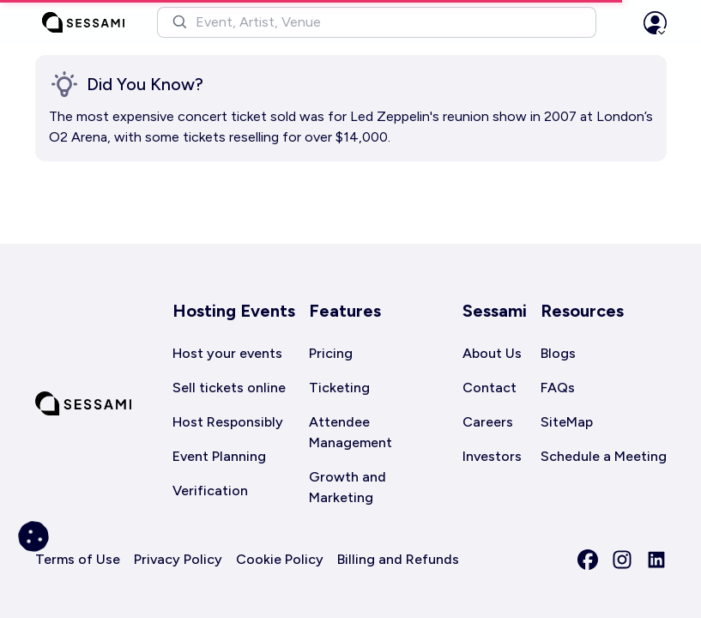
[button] (376, 22)
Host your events (227, 353)
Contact (489, 387)
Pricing (331, 353)
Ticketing (339, 387)
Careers (487, 422)
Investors (492, 456)
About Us (492, 353)
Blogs (558, 353)
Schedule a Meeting (604, 456)
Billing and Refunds (398, 559)
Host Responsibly (227, 422)
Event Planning (219, 456)
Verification (210, 490)
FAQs (558, 387)
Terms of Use (77, 559)
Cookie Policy (279, 559)
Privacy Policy (178, 559)
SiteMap (567, 422)
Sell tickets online (229, 387)
